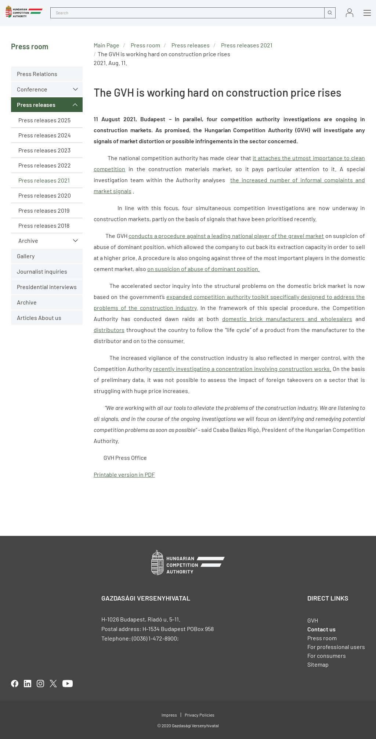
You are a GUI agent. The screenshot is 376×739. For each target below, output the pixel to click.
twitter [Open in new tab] (53, 683)
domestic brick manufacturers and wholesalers (287, 318)
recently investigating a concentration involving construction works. (242, 368)
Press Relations (37, 73)
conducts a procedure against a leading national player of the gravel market (226, 235)
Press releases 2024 (44, 134)
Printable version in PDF (124, 474)
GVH (312, 620)
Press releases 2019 (43, 210)
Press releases (36, 104)
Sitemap (318, 664)
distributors (109, 329)
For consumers (326, 655)
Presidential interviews (47, 286)
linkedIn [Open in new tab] (27, 683)
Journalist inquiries (42, 271)
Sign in (349, 12)
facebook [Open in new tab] (14, 683)
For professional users (336, 646)
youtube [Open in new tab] (67, 683)
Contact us (321, 629)
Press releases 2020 (44, 195)
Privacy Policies (199, 714)
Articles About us (39, 317)
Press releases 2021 (44, 180)
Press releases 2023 (44, 150)
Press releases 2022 (44, 165)
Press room (145, 45)
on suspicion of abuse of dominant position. (203, 268)
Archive (28, 240)
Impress (169, 714)
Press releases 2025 (44, 119)
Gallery (26, 255)
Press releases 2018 (43, 225)
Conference (32, 89)
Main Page (106, 45)
